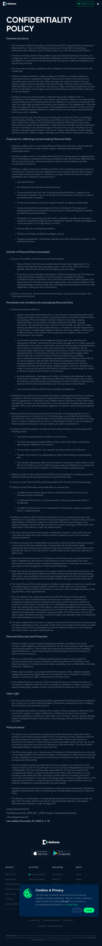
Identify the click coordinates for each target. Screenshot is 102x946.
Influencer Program (37, 879)
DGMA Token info (12, 884)
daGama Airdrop (38, 874)
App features (10, 879)
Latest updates (11, 904)
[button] (98, 4)
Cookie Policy (34, 920)
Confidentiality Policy (51, 920)
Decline (77, 910)
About (78, 874)
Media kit (56, 879)
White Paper (57, 874)
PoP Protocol (10, 874)
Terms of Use (67, 920)
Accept (89, 910)
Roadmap (9, 899)
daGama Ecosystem (14, 889)
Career (79, 879)
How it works (10, 894)
